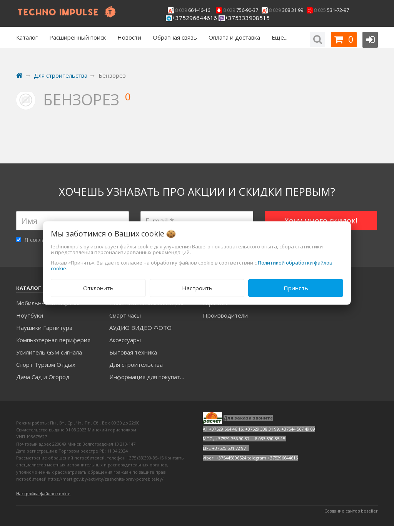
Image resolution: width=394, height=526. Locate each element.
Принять (296, 288)
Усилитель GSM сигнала (49, 352)
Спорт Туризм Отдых (45, 364)
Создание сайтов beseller (351, 511)
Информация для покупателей (150, 377)
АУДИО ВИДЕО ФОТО (140, 327)
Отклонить (98, 288)
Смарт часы (125, 315)
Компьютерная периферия (53, 340)
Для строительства (136, 364)
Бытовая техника (133, 352)
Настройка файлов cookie (43, 493)
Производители (225, 315)
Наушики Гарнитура (44, 327)
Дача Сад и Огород (43, 377)
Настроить (197, 288)
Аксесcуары (125, 340)
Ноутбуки (29, 315)
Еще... (279, 37)
